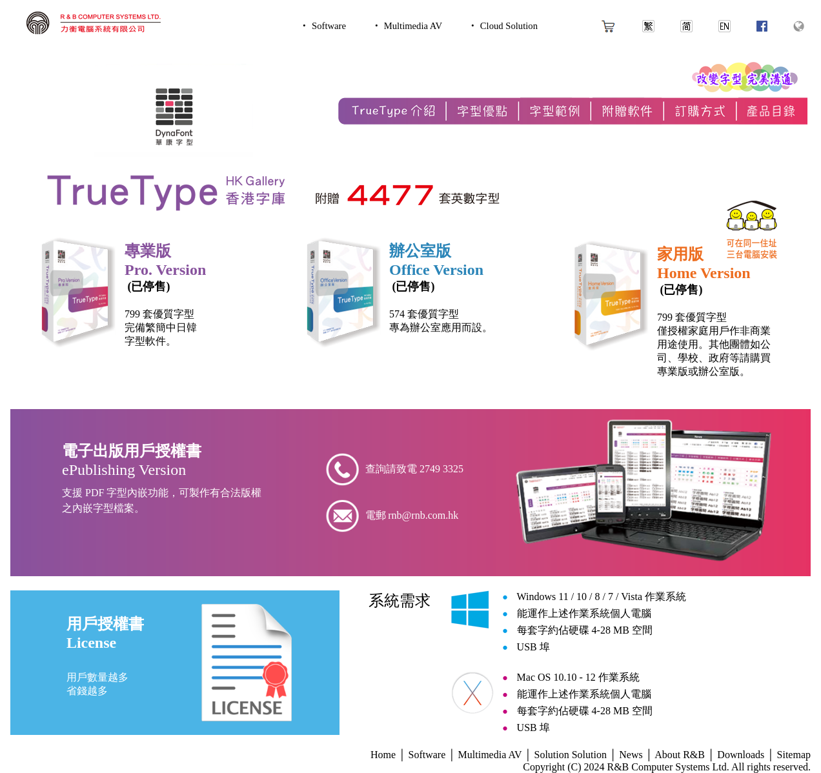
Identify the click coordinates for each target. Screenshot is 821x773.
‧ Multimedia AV (407, 26)
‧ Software (322, 26)
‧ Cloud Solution (503, 26)
